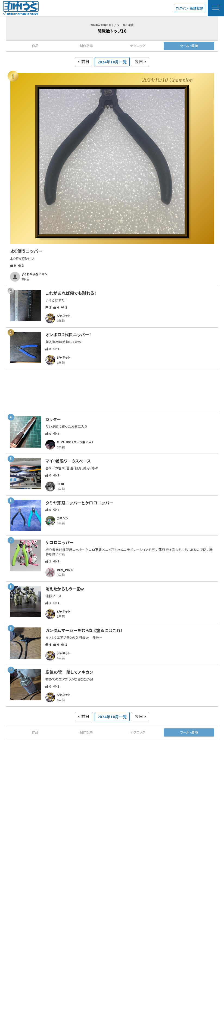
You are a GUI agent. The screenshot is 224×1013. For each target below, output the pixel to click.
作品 (35, 45)
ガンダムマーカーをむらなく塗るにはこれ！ (84, 630)
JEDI (60, 484)
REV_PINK (65, 570)
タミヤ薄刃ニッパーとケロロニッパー (79, 503)
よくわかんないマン (34, 274)
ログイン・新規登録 (189, 8)
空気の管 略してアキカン (69, 672)
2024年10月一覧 (112, 61)
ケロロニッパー (59, 542)
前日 (85, 61)
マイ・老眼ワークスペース (68, 461)
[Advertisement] (112, 390)
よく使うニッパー (26, 251)
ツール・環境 (189, 45)
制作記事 (86, 45)
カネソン (63, 518)
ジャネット (63, 315)
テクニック (137, 45)
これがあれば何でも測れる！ (71, 293)
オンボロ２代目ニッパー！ (68, 334)
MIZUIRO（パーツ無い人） (75, 442)
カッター (53, 419)
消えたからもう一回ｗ (64, 589)
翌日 (139, 61)
